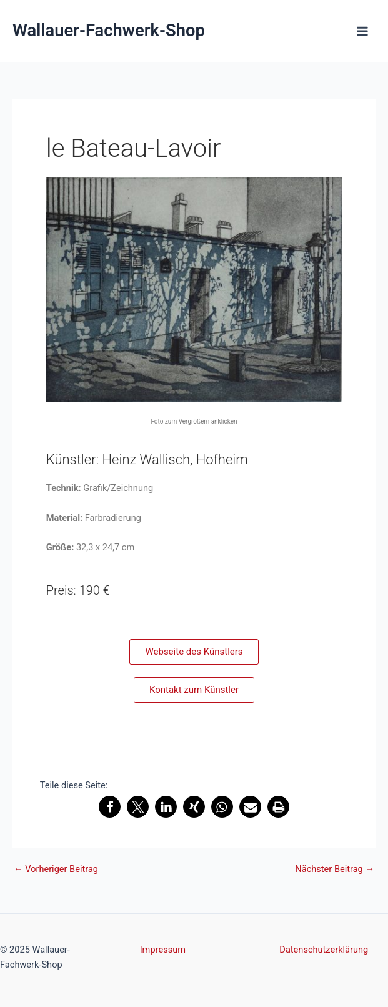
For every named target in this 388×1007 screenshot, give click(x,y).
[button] (110, 807)
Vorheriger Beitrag (56, 869)
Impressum (163, 949)
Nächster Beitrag (334, 869)
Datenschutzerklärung (323, 949)
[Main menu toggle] (362, 31)
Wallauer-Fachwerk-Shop (108, 31)
